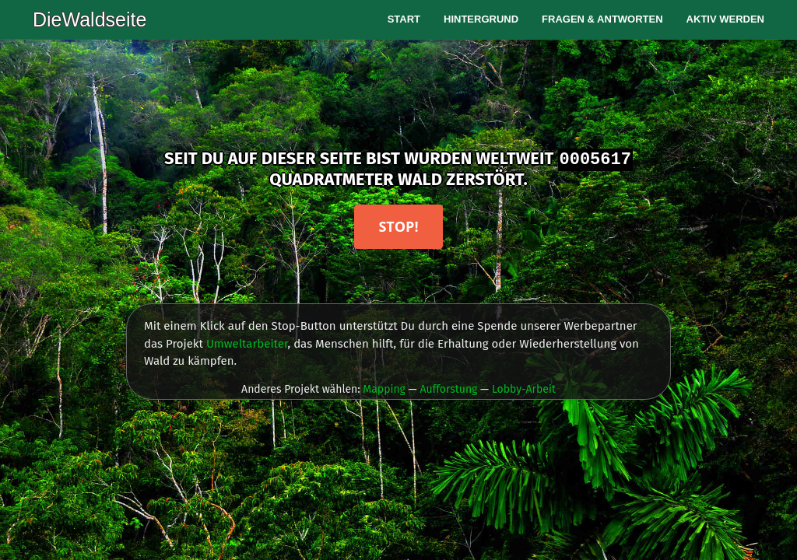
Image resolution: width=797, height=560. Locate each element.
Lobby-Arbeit (524, 389)
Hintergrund (481, 19)
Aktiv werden (725, 19)
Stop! (398, 226)
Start (404, 19)
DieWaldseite (89, 19)
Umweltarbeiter (247, 344)
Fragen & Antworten (602, 19)
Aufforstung (448, 389)
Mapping (384, 389)
